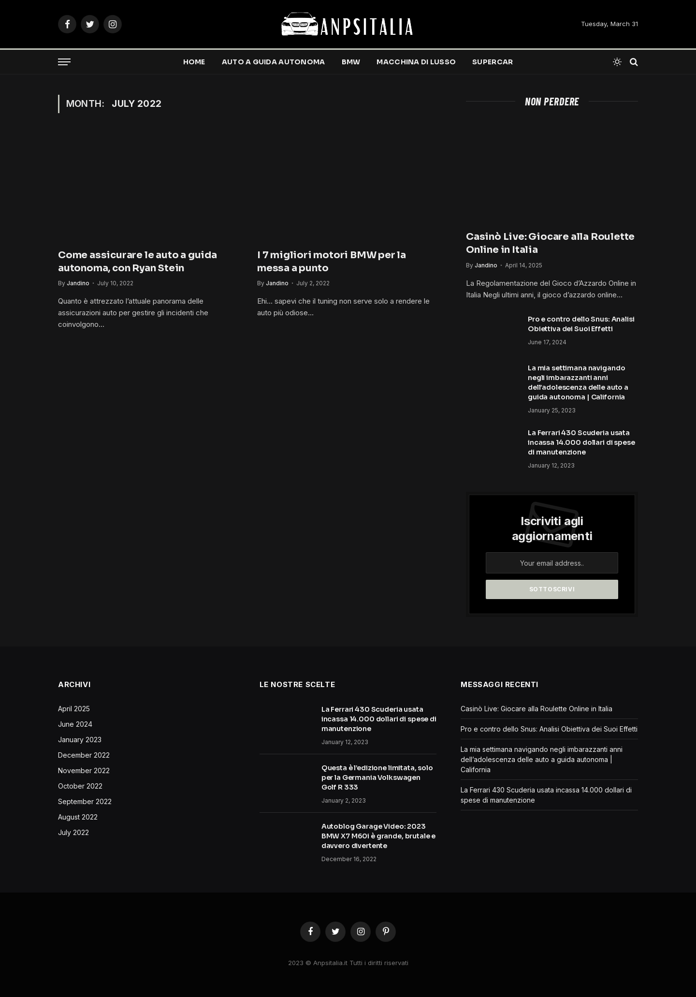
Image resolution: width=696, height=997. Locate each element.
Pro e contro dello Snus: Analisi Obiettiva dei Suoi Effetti (581, 324)
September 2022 (85, 801)
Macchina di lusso (416, 62)
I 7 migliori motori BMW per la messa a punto (331, 261)
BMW (351, 62)
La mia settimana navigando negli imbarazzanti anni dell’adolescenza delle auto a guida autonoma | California (578, 382)
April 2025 (74, 708)
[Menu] (64, 62)
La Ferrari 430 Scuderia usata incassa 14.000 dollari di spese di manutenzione (581, 442)
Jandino (78, 283)
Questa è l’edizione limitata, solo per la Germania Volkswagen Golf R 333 (377, 777)
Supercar (492, 62)
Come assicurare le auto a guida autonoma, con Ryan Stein (137, 261)
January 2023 (80, 739)
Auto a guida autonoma (273, 62)
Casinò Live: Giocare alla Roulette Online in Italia (550, 243)
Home (194, 62)
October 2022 (80, 786)
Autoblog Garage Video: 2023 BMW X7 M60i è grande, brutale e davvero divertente (378, 836)
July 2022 (73, 832)
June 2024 (75, 724)
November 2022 (84, 770)
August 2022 (78, 817)
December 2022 (84, 755)
